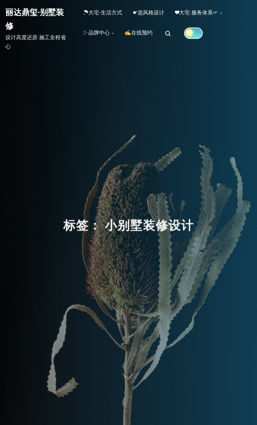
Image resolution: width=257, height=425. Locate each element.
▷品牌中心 (97, 36)
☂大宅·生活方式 (103, 13)
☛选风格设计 (152, 13)
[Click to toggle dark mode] (198, 36)
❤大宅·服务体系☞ (203, 13)
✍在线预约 (142, 36)
